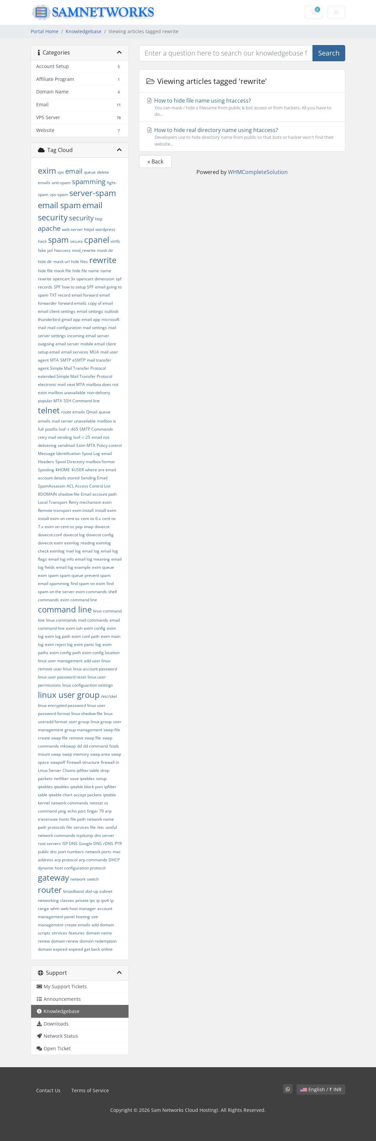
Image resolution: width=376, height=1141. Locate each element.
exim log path (57, 636)
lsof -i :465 (68, 429)
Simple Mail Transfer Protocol (78, 368)
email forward (85, 295)
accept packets (88, 795)
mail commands (93, 620)
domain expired (52, 949)
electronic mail (52, 384)
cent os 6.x (91, 518)
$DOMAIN (47, 494)
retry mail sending (55, 437)
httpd (89, 229)
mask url (61, 261)
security (81, 217)
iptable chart (60, 795)
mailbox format (100, 462)
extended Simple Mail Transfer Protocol (75, 376)
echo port (77, 811)
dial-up (91, 891)
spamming (88, 181)
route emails (73, 412)
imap (88, 527)
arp (108, 811)
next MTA (76, 384)
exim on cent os (59, 527)
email (74, 171)
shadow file (68, 494)
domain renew (64, 941)
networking (48, 900)
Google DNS (90, 843)
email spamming (53, 583)
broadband (73, 891)
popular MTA (50, 401)
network (78, 879)
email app (90, 319)
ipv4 (105, 900)
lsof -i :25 (81, 437)
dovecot (102, 527)
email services (74, 352)
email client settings (56, 311)
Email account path (99, 494)
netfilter (61, 778)
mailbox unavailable (67, 392)
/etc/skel (109, 696)
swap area (100, 754)
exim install (83, 510)
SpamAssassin (51, 486)
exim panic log (87, 644)
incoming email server (88, 336)
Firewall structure (83, 762)
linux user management (60, 661)
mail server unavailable (74, 421)
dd (79, 746)
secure (76, 241)
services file (84, 827)
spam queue (71, 575)
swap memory (75, 754)
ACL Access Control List (89, 486)
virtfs (115, 241)
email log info (61, 559)
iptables (61, 787)
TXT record (60, 295)
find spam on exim (88, 583)
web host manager (78, 908)
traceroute (48, 819)
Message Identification (59, 453)
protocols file (60, 827)
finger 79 (95, 811)
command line (65, 609)
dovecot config (100, 535)
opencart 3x (64, 279)
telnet (49, 410)
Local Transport (52, 502)
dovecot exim (50, 543)
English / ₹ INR (321, 1089)
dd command (95, 746)
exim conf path (85, 636)
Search (328, 53)
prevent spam (98, 575)
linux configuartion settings (87, 685)
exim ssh (74, 628)
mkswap (68, 746)
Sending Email (94, 478)
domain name (99, 933)
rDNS (108, 843)
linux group (101, 722)
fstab (114, 746)
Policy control (109, 445)
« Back (155, 161)
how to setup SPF (78, 287)
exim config (94, 628)
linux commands (61, 620)
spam (58, 239)
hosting (83, 917)
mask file (62, 271)
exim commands (91, 592)
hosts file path (72, 819)
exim (47, 170)
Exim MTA (85, 445)
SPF (57, 287)
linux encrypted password (62, 705)
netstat (96, 803)
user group (79, 722)
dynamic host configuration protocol (71, 868)
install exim (105, 510)
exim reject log (59, 644)
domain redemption (98, 941)
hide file (45, 271)
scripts (44, 933)
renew (44, 941)
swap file (111, 730)
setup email (49, 352)
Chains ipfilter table (81, 770)
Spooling (46, 470)
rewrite (102, 259)
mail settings (95, 327)
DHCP (114, 860)
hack (42, 241)
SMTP (65, 360)
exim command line (78, 600)
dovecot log (74, 535)
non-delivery (98, 392)
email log (90, 551)
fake (42, 250)
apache (49, 228)
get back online (98, 949)
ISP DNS (69, 843)
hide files (79, 261)
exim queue (103, 567)
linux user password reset (62, 677)
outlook (111, 311)
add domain (103, 925)
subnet (105, 891)
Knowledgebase (83, 31)
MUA (94, 352)
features (77, 933)
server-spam (92, 192)
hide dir (45, 261)
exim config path (65, 652)
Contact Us (48, 1090)
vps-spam (59, 194)
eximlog (71, 543)
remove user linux (55, 669)
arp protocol (65, 860)
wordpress (105, 229)
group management (83, 730)
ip (98, 900)
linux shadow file (86, 713)
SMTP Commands (96, 429)
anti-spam (61, 183)
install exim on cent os (58, 518)
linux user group (69, 694)
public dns (47, 852)
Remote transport (54, 510)
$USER (77, 470)
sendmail (66, 445)
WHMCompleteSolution (258, 172)
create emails (77, 925)
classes (67, 900)
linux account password (95, 669)
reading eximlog (95, 543)
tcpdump (84, 835)
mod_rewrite (84, 250)
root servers (49, 843)
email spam (59, 205)
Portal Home (44, 31)
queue (90, 172)
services (59, 933)
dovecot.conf (50, 535)
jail (50, 250)
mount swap (49, 754)
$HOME (62, 470)
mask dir (105, 250)
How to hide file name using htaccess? (242, 107)
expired (76, 949)
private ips (85, 900)
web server (72, 229)
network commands (69, 803)
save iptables (82, 778)
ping (62, 811)
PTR (118, 843)
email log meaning (92, 559)
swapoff (57, 762)
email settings (90, 311)
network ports (98, 852)
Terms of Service (90, 1090)
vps (60, 172)
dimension (104, 279)
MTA (54, 360)
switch (93, 879)
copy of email (100, 303)
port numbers (71, 852)
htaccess (62, 250)
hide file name (85, 271)
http (98, 219)
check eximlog (51, 551)
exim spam (48, 575)
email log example (73, 567)
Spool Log (91, 453)
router (50, 889)
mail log (73, 551)
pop (79, 527)
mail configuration (64, 327)
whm (55, 908)
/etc (100, 827)
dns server (104, 835)
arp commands (93, 860)
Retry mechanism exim (90, 502)
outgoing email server (58, 344)
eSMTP (79, 360)
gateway (53, 877)
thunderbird (49, 319)
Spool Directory (70, 462)
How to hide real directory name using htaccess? (242, 136)
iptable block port (86, 787)
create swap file (53, 738)
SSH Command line (82, 401)
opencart (84, 279)
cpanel (96, 239)
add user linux (97, 661)
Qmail (91, 412)
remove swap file (85, 738)
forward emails (72, 303)
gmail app (71, 319)
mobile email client (98, 344)
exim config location (101, 652)
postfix (51, 429)
